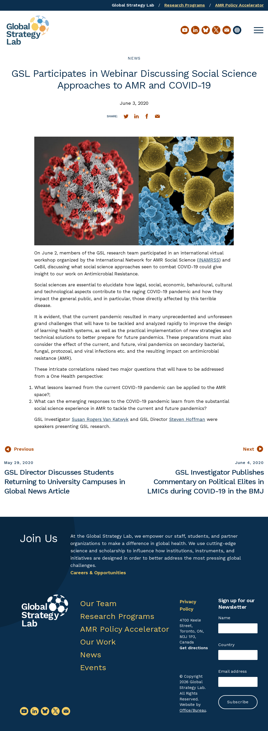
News (134, 58)
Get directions (194, 648)
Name (224, 617)
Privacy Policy (188, 605)
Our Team (98, 603)
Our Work (98, 641)
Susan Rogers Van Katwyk (100, 419)
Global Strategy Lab (133, 5)
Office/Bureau (193, 710)
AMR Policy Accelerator (239, 5)
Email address (232, 671)
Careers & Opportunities (98, 572)
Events (93, 667)
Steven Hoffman (187, 419)
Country (226, 644)
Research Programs (184, 5)
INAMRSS (209, 260)
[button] (258, 30)
